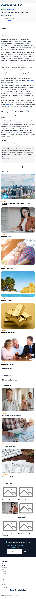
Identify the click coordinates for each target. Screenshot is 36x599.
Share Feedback (26, 167)
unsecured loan (25, 35)
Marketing (4, 567)
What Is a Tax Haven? (6, 300)
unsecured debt (15, 132)
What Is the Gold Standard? (8, 332)
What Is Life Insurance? (7, 268)
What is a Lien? (6, 499)
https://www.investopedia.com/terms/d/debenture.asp (13, 160)
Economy (3, 201)
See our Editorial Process (10, 167)
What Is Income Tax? (7, 476)
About (3, 579)
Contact (4, 581)
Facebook (4, 587)
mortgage (10, 122)
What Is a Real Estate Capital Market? (12, 415)
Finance (3, 266)
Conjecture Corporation (13, 595)
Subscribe (26, 551)
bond (7, 104)
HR (3, 569)
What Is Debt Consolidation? (9, 446)
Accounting (4, 571)
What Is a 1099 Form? (6, 236)
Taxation (3, 234)
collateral (30, 80)
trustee (27, 110)
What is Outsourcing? (24, 533)
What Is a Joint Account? (7, 364)
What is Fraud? (22, 499)
